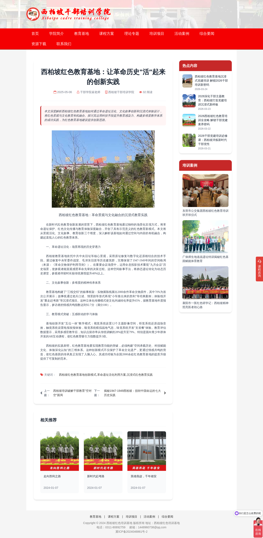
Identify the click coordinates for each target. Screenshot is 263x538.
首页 (35, 34)
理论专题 (131, 34)
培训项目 (156, 34)
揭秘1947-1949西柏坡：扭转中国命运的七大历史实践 (132, 393)
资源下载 (38, 44)
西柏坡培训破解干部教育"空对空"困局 (72, 393)
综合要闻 (207, 34)
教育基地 (81, 34)
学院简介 (56, 34)
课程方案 (106, 34)
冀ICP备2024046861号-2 (131, 531)
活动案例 (181, 34)
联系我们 (64, 44)
